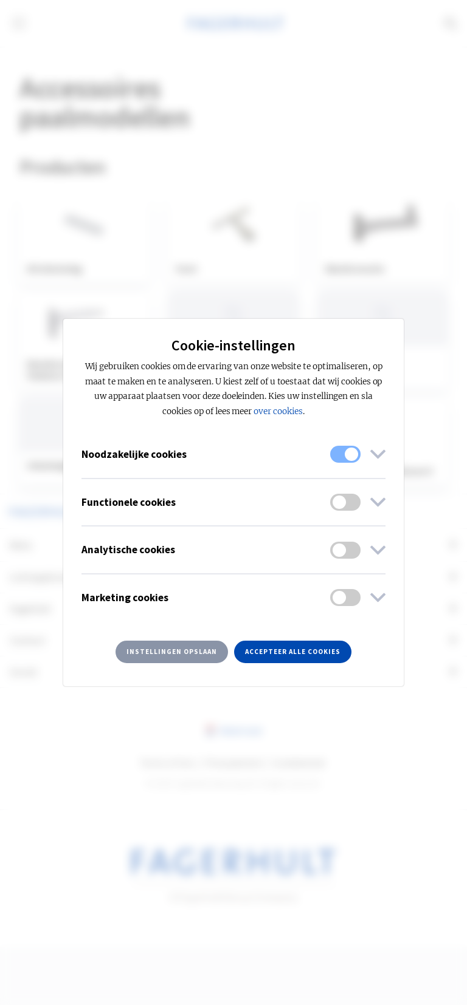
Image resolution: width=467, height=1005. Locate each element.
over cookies (278, 411)
